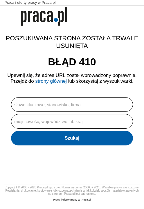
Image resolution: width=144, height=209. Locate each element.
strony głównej (51, 81)
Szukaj (72, 138)
